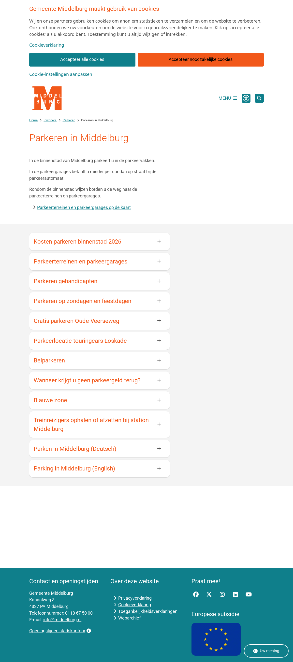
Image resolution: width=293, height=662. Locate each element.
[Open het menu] (228, 98)
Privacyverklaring (135, 598)
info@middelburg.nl (62, 619)
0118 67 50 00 (79, 613)
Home (33, 120)
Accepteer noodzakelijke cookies (201, 59)
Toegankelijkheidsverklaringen (147, 611)
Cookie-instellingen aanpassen (60, 74)
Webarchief (129, 618)
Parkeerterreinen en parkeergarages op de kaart (84, 207)
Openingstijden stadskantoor (60, 630)
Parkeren (69, 120)
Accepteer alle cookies (82, 59)
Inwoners (50, 120)
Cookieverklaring (46, 45)
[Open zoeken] (259, 98)
